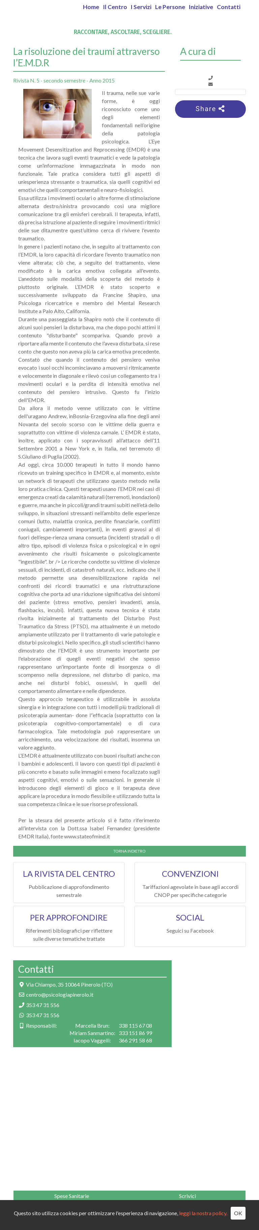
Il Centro (115, 6)
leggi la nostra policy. (203, 1213)
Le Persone (170, 6)
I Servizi (141, 6)
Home (91, 6)
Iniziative (201, 6)
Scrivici (187, 1196)
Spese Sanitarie (71, 1196)
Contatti (228, 6)
